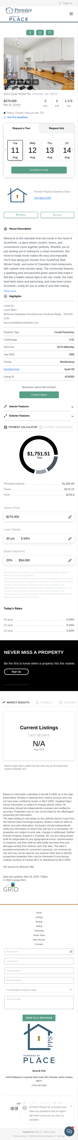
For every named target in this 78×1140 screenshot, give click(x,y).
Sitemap (61, 1136)
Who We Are (39, 940)
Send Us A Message (39, 1018)
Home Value (39, 935)
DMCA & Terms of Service (41, 1136)
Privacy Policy (19, 1136)
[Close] (71, 1106)
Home (39, 913)
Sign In (65, 3)
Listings (39, 917)
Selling (39, 926)
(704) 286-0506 (39, 1085)
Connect (39, 944)
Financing (39, 930)
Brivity (36, 1132)
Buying (39, 921)
